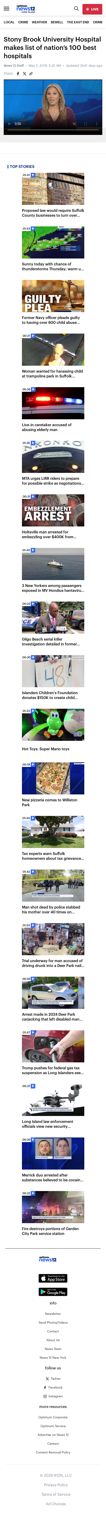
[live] (92, 9)
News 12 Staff (14, 65)
